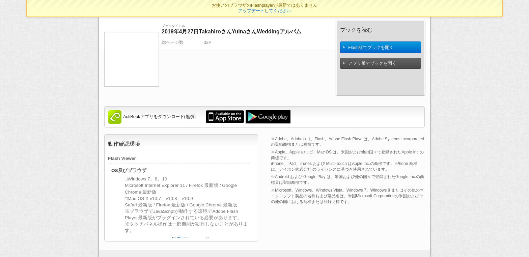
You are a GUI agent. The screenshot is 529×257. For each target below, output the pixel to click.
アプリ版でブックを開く (370, 66)
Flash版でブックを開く (369, 49)
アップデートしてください (264, 10)
